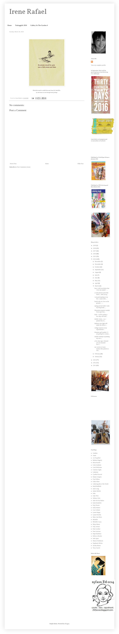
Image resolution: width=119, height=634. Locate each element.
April (96, 283)
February (97, 354)
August (97, 272)
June (96, 278)
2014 (94, 259)
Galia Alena (96, 481)
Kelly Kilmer (96, 507)
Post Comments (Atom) (23, 167)
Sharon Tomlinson (98, 541)
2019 (94, 245)
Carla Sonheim (97, 465)
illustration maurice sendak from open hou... (102, 311)
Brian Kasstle (96, 462)
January (97, 356)
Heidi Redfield (97, 486)
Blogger (67, 623)
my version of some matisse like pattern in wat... (101, 348)
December (98, 261)
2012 (94, 363)
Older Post (80, 163)
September (98, 269)
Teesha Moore (97, 545)
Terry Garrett (96, 548)
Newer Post (13, 163)
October (97, 267)
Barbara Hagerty (97, 460)
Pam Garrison (96, 531)
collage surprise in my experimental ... (100, 328)
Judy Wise (96, 496)
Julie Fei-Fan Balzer (98, 500)
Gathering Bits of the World (100, 484)
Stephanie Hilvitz (98, 543)
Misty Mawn (96, 524)
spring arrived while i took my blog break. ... (101, 306)
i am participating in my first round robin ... (101, 298)
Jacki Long (96, 489)
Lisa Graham (96, 510)
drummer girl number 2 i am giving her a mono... (102, 333)
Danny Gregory (97, 477)
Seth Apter (96, 538)
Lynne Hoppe (96, 512)
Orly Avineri (96, 526)
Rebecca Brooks (97, 536)
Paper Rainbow (97, 534)
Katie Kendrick (97, 503)
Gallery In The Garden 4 (39, 25)
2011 (94, 365)
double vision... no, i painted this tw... (100, 319)
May (96, 280)
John (94, 493)
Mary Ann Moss (97, 517)
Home (9, 25)
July (96, 275)
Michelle (95, 519)
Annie (94, 455)
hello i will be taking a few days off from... (100, 315)
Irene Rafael (28, 12)
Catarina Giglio (97, 470)
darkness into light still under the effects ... (100, 324)
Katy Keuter (96, 505)
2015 (94, 256)
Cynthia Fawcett (97, 474)
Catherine (95, 472)
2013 (94, 360)
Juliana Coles (96, 498)
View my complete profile (98, 65)
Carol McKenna (97, 467)
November (98, 264)
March (97, 286)
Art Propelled (96, 458)
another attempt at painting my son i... (102, 337)
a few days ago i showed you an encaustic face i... (101, 342)
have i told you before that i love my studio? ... (101, 289)
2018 (94, 248)
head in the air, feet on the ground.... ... (101, 302)
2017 (94, 251)
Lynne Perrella (97, 515)
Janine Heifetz (97, 491)
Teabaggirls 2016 (21, 25)
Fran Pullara (96, 479)
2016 (94, 254)
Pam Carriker (96, 529)
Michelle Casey (97, 522)
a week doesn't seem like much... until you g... (101, 293)
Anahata (95, 453)
